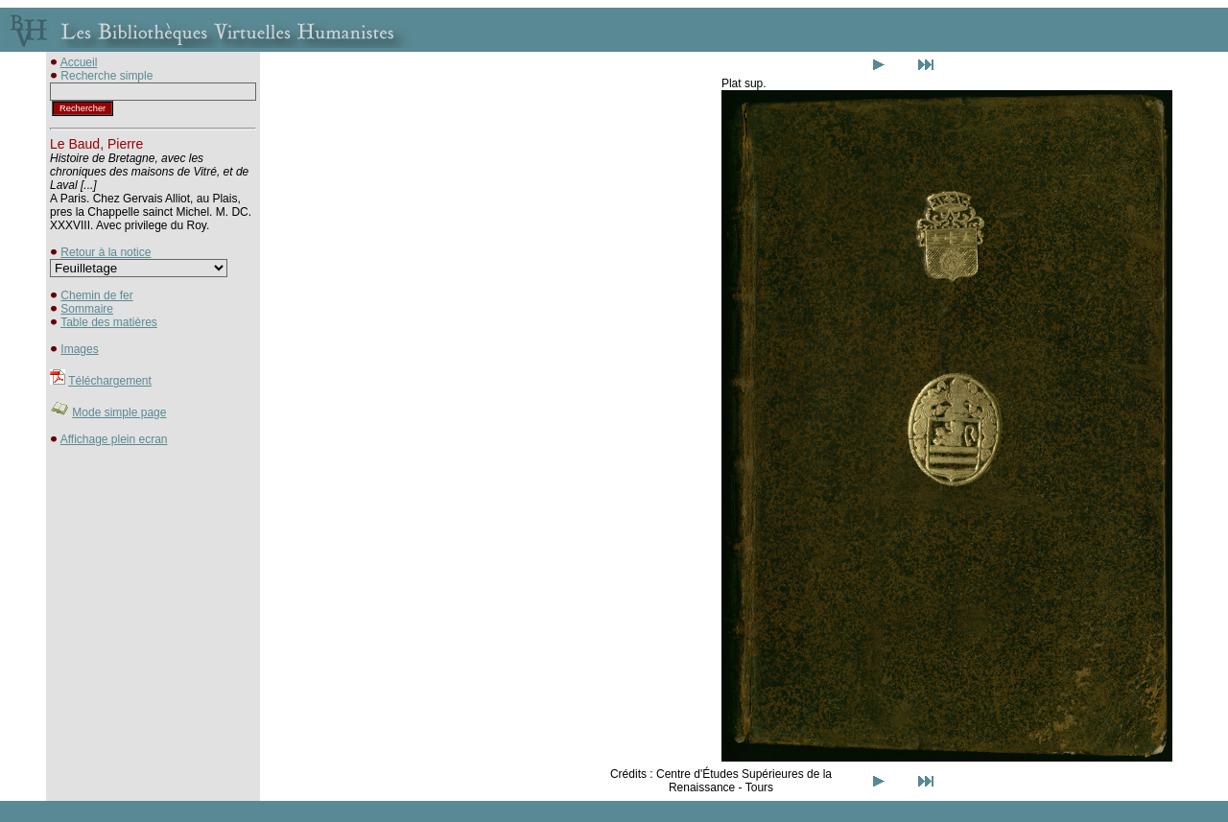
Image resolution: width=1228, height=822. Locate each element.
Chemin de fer (96, 295)
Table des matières (108, 322)
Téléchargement (110, 381)
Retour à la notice (105, 252)
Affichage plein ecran (114, 439)
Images (79, 349)
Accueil (79, 62)
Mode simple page (119, 412)
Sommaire (86, 309)
